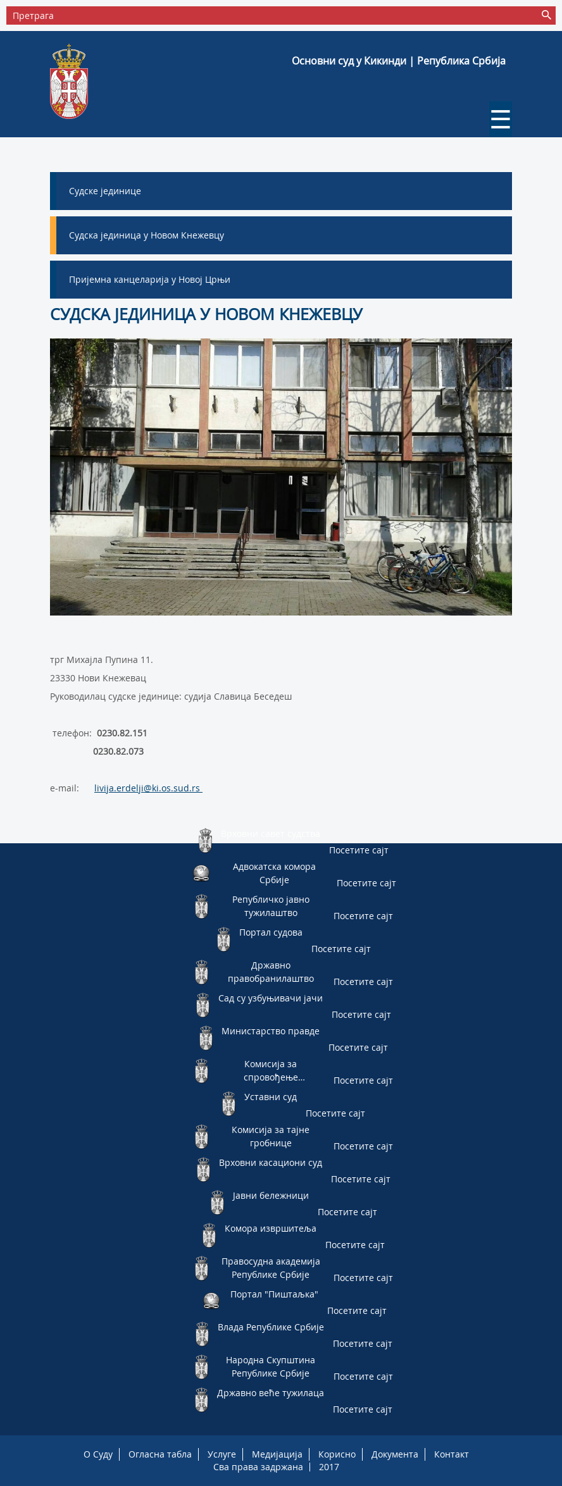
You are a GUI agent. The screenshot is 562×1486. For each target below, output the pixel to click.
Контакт (451, 1454)
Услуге (222, 1454)
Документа (395, 1454)
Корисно (337, 1454)
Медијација (277, 1454)
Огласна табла (160, 1454)
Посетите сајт (359, 850)
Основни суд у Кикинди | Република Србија (399, 60)
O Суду (98, 1454)
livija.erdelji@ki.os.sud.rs (148, 788)
